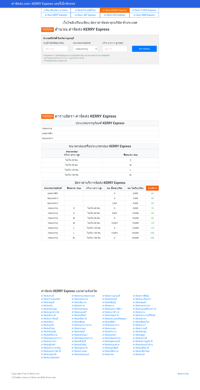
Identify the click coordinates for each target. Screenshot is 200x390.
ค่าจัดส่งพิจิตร (108, 321)
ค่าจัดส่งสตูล (139, 335)
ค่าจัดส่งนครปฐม (49, 309)
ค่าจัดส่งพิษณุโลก (141, 321)
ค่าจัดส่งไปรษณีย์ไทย (85, 10)
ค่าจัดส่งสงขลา (109, 335)
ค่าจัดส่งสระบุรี (140, 338)
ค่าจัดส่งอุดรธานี (79, 347)
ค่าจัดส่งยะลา (139, 325)
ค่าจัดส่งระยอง (109, 328)
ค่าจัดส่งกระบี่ (47, 295)
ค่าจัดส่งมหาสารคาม (82, 325)
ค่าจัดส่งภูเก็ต (47, 325)
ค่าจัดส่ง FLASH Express (144, 10)
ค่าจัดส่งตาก (108, 305)
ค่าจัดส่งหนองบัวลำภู (143, 344)
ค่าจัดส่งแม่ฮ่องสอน (50, 357)
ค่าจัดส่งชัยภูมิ (109, 302)
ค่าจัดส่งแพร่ (139, 354)
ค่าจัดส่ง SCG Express (114, 15)
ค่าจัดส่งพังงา (47, 321)
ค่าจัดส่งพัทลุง (78, 321)
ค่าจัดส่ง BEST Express (56, 15)
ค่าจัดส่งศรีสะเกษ (49, 335)
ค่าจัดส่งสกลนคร (79, 335)
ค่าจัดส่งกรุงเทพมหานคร (83, 295)
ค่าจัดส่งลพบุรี (78, 331)
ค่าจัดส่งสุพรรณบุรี (111, 341)
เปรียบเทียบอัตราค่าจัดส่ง (56, 10)
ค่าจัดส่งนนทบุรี (79, 312)
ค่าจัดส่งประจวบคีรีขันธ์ (144, 315)
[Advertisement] (100, 89)
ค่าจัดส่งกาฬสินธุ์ (141, 295)
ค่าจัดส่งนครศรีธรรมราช (144, 309)
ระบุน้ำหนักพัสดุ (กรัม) (53, 43)
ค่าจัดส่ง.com (43, 3)
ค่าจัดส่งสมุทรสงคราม (82, 338)
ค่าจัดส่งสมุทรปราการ (51, 338)
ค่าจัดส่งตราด (78, 305)
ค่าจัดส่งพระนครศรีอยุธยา (114, 318)
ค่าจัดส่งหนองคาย (110, 344)
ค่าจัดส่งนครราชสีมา (112, 309)
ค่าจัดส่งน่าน (139, 312)
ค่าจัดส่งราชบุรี (140, 328)
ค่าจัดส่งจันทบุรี (109, 299)
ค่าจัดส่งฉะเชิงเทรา (142, 299)
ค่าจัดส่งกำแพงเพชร (50, 299)
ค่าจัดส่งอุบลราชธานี (51, 351)
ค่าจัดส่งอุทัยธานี (141, 347)
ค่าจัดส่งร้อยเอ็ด (48, 331)
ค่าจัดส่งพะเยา (140, 318)
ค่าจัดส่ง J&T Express (85, 15)
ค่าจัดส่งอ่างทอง (79, 351)
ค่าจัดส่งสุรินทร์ (48, 344)
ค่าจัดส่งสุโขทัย (79, 344)
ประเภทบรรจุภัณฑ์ (81, 43)
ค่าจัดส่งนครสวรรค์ (50, 312)
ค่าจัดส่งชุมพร (139, 302)
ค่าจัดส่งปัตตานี (79, 318)
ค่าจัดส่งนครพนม (80, 309)
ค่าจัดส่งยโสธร (48, 328)
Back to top (183, 373)
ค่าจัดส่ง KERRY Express (114, 10)
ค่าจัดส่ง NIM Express (144, 15)
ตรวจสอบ (144, 48)
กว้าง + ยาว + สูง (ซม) (112, 43)
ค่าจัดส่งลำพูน (139, 331)
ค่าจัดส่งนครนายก (141, 305)
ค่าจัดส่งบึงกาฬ (48, 315)
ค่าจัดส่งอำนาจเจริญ (51, 347)
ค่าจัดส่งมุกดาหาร (110, 325)
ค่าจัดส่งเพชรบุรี (48, 354)
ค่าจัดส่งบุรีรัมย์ (79, 315)
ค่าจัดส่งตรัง (47, 305)
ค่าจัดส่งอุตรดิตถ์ (110, 347)
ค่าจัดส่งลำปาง (109, 331)
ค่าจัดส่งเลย (108, 354)
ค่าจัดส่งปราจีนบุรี (49, 318)
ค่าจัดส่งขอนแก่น (80, 299)
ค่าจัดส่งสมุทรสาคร (111, 338)
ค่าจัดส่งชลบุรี (47, 302)
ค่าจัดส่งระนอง (79, 328)
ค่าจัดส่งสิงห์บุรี (79, 341)
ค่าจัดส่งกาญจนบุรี (111, 295)
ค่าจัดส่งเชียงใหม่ (141, 351)
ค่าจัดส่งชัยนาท (79, 302)
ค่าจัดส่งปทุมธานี (110, 315)
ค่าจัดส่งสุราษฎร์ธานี (142, 341)
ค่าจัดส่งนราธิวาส (110, 312)
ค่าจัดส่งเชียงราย (110, 351)
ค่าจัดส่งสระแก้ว (48, 341)
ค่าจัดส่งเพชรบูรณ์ (80, 354)
